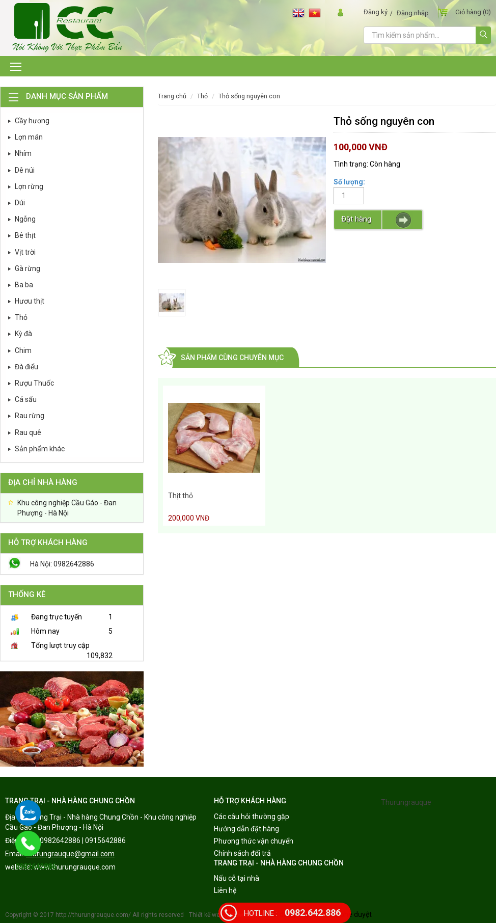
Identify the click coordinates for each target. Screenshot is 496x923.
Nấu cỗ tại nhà (236, 878)
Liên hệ (225, 890)
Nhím (23, 153)
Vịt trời (25, 252)
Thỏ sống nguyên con (249, 96)
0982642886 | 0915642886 (83, 840)
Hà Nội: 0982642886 (62, 564)
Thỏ (21, 317)
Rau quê (28, 432)
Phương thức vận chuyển (253, 841)
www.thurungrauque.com (75, 867)
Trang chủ (172, 96)
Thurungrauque (406, 802)
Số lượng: (349, 182)
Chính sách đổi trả (242, 853)
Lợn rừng (29, 186)
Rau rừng (29, 416)
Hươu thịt (29, 301)
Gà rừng (27, 268)
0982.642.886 (292, 912)
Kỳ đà (23, 334)
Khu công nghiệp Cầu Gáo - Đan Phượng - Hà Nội (67, 508)
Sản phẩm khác (40, 449)
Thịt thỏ (180, 496)
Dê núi (25, 170)
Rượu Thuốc (34, 383)
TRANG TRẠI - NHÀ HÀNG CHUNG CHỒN (70, 801)
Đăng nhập (413, 13)
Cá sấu (26, 399)
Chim (23, 350)
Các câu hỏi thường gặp (251, 816)
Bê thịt (25, 235)
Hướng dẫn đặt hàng (246, 829)
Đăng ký (376, 12)
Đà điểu (26, 367)
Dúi (20, 203)
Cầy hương (32, 121)
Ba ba (24, 285)
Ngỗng (25, 219)
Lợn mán (29, 137)
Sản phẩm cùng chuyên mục (232, 358)
